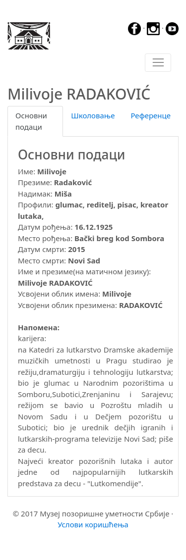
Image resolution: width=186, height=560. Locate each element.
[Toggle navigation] (158, 62)
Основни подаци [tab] (31, 121)
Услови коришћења (93, 524)
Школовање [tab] (93, 115)
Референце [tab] (150, 115)
